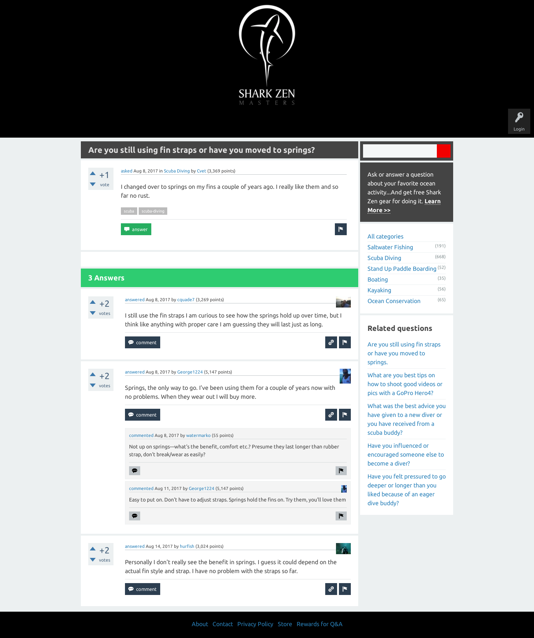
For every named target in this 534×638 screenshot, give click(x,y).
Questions (184, 123)
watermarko (198, 435)
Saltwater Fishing (390, 247)
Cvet (201, 170)
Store (352, 123)
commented (141, 435)
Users (267, 123)
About (329, 123)
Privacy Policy (255, 624)
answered (135, 299)
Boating (377, 279)
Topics (244, 123)
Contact (222, 624)
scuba (129, 211)
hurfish (187, 546)
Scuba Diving (177, 170)
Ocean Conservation (394, 300)
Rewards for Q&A (320, 624)
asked (126, 170)
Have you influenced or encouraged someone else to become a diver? (405, 454)
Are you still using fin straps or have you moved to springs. (404, 353)
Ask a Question (298, 123)
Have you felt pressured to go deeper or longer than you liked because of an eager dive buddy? (406, 489)
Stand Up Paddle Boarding (401, 268)
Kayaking (379, 290)
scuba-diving (153, 211)
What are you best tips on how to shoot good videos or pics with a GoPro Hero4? (404, 384)
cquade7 (186, 299)
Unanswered (215, 123)
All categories (385, 236)
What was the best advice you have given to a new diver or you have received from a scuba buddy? (406, 419)
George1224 (190, 371)
